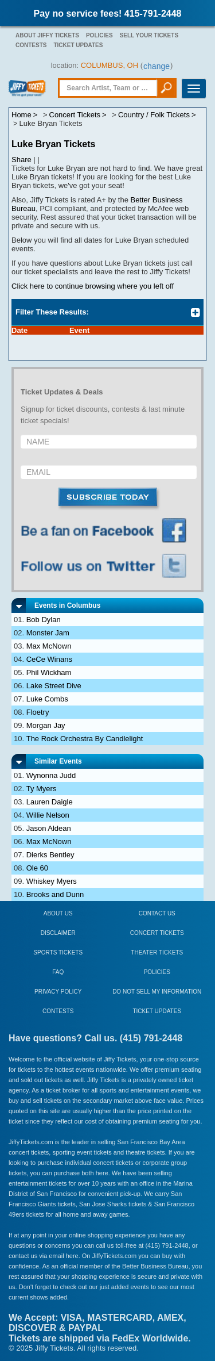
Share (21, 159)
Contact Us (157, 913)
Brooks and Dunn (55, 894)
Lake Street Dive (53, 685)
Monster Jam (47, 632)
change (156, 66)
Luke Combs (47, 699)
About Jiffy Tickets (47, 35)
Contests (30, 45)
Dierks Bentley (50, 854)
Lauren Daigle (49, 802)
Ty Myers (41, 788)
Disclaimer (58, 933)
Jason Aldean (48, 828)
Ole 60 (37, 868)
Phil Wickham (49, 672)
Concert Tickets (157, 933)
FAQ (58, 972)
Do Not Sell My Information (156, 991)
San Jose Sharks (103, 1204)
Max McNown (49, 646)
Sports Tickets (58, 952)
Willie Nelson (47, 815)
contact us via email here (44, 1255)
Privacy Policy (57, 991)
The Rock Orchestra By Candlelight (84, 738)
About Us (58, 913)
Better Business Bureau (155, 1266)
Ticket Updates (78, 45)
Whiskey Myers (51, 881)
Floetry (37, 712)
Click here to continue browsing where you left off (92, 286)
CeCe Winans (49, 659)
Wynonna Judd (51, 775)
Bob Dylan (43, 619)
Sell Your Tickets (149, 35)
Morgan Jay (45, 725)
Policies (99, 35)
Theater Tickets (157, 952)
